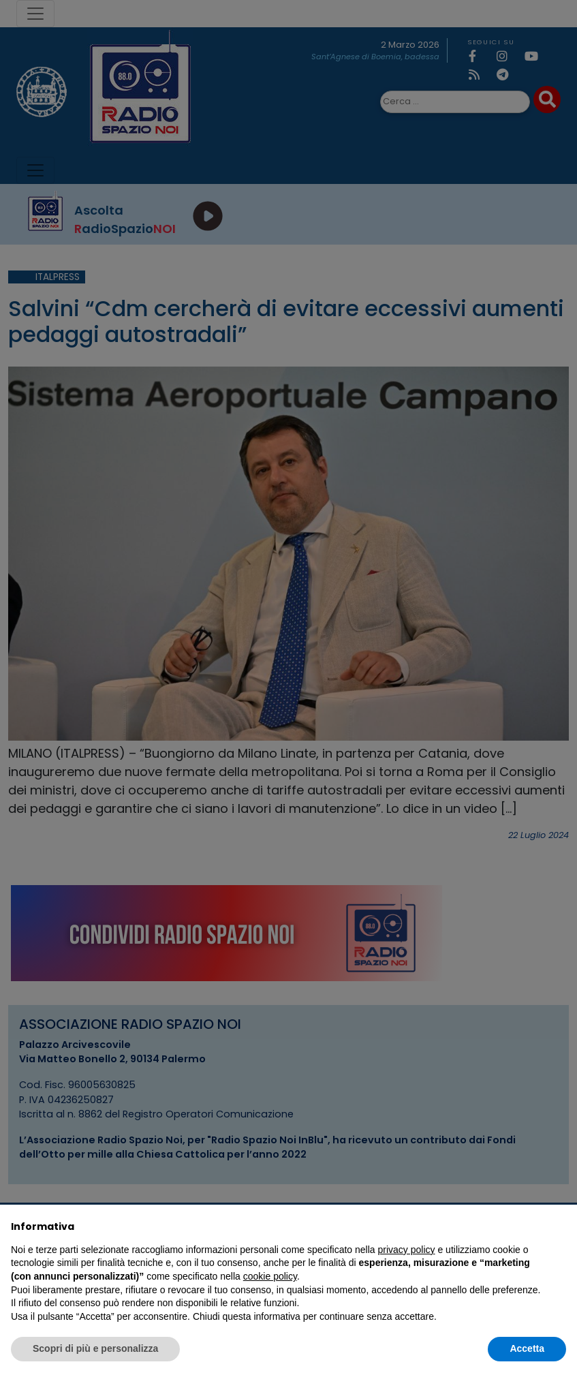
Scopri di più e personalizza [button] (95, 1348)
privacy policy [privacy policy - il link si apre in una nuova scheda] (406, 1249)
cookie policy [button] (270, 1276)
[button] (559, 1226)
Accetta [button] (527, 1348)
